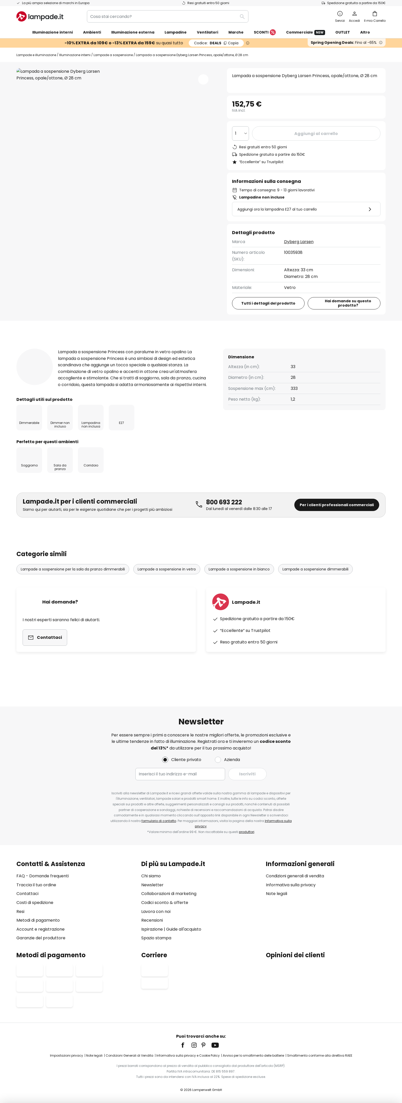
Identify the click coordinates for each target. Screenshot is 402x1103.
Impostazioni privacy (66, 1055)
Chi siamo (151, 876)
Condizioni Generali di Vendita (129, 1055)
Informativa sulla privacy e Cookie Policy (188, 1055)
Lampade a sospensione (113, 55)
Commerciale (305, 32)
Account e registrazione (40, 929)
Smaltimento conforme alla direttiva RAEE (319, 1055)
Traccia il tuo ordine (36, 885)
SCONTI (265, 32)
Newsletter (152, 885)
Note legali (276, 894)
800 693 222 (224, 518)
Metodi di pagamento (38, 920)
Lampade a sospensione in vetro (167, 585)
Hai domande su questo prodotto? (348, 303)
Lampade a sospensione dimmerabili (315, 585)
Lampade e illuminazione (36, 55)
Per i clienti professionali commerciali (337, 521)
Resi (20, 911)
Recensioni (130, 348)
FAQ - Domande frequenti (42, 876)
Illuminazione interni (75, 55)
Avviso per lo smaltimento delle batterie (253, 1055)
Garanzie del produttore (40, 938)
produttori (246, 832)
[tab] (30, 348)
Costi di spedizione (34, 903)
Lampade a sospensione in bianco (239, 585)
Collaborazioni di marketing (168, 894)
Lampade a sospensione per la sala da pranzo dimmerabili (73, 585)
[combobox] (167, 16)
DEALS (216, 43)
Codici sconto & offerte (164, 903)
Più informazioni (79, 348)
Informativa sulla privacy (291, 885)
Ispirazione (152, 929)
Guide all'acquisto (183, 929)
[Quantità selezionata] (240, 133)
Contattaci (27, 894)
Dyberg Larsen (299, 242)
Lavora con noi (155, 911)
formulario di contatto (159, 821)
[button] (203, 79)
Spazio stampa (156, 938)
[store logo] (39, 16)
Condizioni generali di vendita (295, 876)
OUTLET (342, 32)
